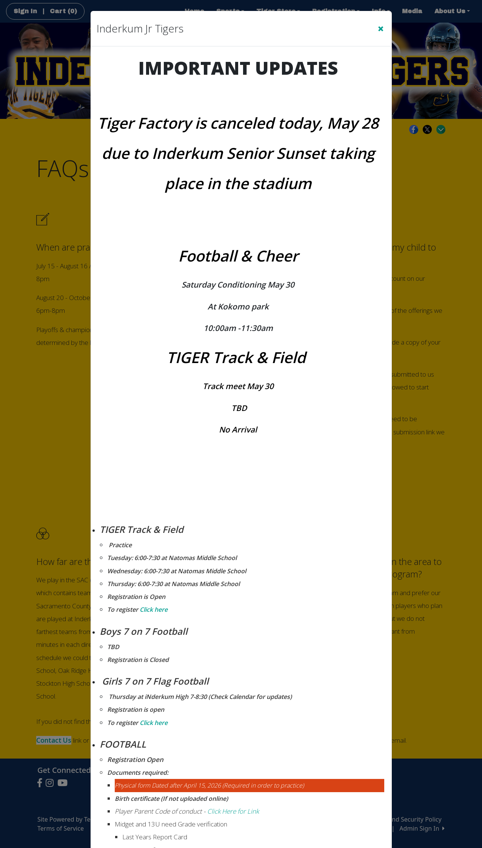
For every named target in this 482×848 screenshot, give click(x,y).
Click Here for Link (233, 811)
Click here (153, 609)
